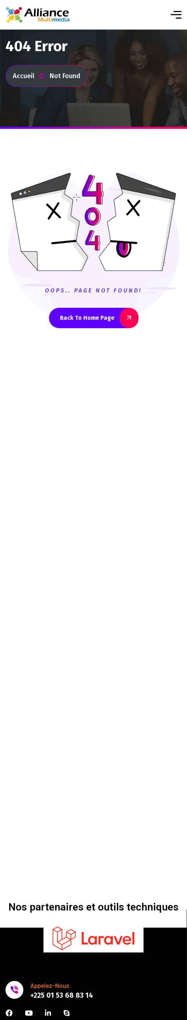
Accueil (29, 75)
